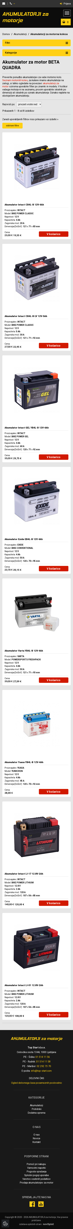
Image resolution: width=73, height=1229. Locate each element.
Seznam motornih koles (15, 80)
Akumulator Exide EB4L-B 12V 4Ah (24, 539)
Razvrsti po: (8, 104)
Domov (6, 34)
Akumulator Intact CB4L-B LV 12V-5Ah (26, 316)
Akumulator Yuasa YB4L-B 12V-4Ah (24, 762)
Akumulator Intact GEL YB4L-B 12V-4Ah (27, 427)
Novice (36, 1138)
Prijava (65, 3)
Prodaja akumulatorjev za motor (36, 1182)
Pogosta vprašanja (36, 1171)
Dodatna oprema (36, 1112)
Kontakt (36, 1142)
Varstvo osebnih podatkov (36, 1178)
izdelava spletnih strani (30, 1224)
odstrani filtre (12, 125)
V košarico (53, 234)
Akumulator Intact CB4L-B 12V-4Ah (24, 204)
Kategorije (36, 52)
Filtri (36, 42)
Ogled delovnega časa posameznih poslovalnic (36, 1082)
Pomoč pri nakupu (36, 1164)
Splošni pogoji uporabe (36, 1175)
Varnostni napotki (36, 1167)
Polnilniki (36, 1109)
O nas (37, 1134)
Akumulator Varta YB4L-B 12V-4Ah (24, 650)
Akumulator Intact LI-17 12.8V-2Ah (24, 873)
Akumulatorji (20, 34)
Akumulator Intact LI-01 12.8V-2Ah (24, 985)
